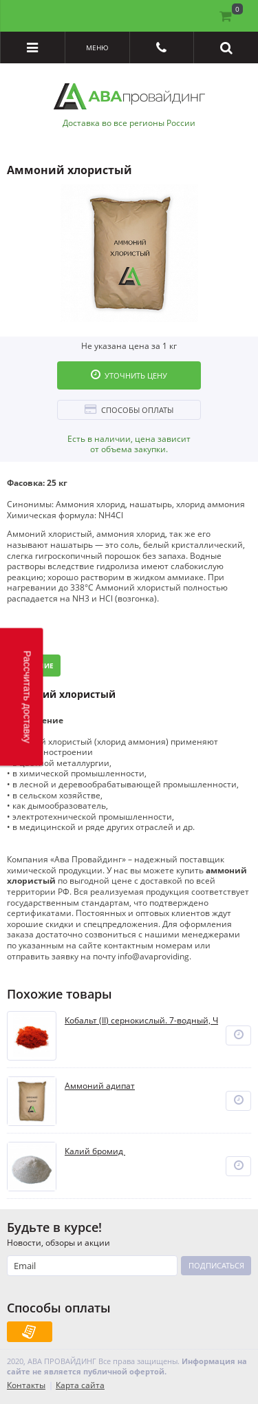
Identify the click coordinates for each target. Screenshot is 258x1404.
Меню (97, 47)
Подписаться (216, 1265)
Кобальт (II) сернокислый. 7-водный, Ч (141, 1020)
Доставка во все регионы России (129, 123)
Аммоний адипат (100, 1086)
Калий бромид (95, 1151)
